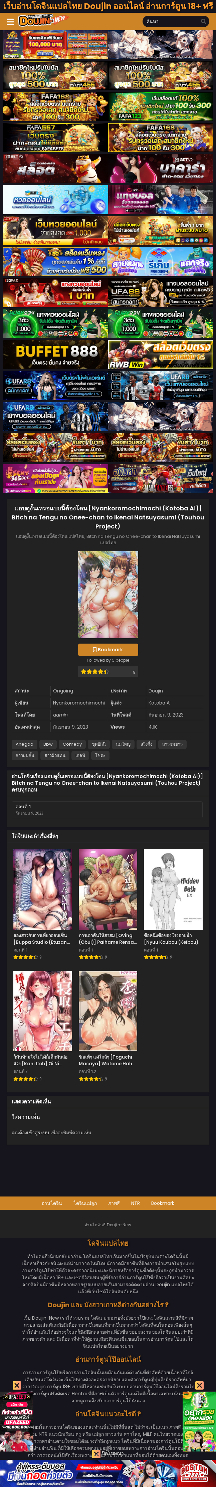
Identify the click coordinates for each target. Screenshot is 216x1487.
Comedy (72, 744)
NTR (135, 1203)
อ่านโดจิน (52, 1203)
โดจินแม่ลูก (85, 1203)
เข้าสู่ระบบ (38, 1132)
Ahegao (24, 744)
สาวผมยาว (172, 744)
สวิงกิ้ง (146, 744)
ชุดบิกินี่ (99, 744)
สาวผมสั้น (25, 755)
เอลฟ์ (80, 755)
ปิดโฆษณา (108, 1454)
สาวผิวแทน (54, 755)
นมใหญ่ (123, 744)
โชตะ (100, 755)
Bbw (48, 744)
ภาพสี (114, 1203)
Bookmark (162, 1203)
